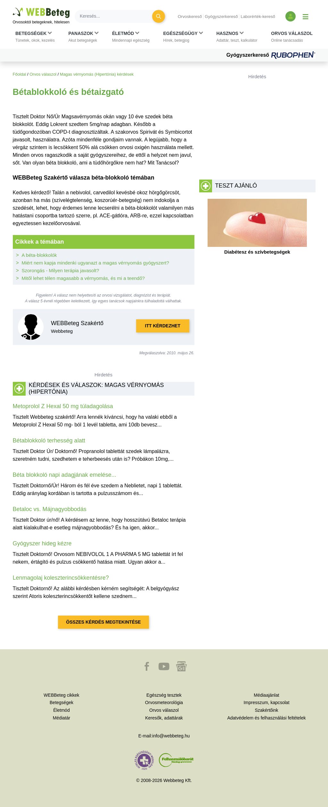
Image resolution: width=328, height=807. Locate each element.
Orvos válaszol (42, 74)
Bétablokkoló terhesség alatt (49, 440)
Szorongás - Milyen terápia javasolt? (60, 270)
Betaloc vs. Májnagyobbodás (49, 509)
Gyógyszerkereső (221, 16)
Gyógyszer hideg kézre (42, 543)
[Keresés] (117, 16)
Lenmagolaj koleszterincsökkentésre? (61, 578)
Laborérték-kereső (258, 16)
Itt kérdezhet (162, 325)
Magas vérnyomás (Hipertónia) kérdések (97, 74)
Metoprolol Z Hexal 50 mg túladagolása (63, 406)
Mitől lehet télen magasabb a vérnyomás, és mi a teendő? (83, 278)
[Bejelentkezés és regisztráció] (290, 16)
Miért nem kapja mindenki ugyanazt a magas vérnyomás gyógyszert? (95, 262)
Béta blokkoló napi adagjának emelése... (64, 475)
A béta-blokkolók (39, 255)
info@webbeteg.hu (171, 735)
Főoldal (19, 74)
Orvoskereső (190, 16)
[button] (35, 37)
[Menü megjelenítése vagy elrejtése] (305, 16)
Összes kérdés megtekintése (103, 622)
